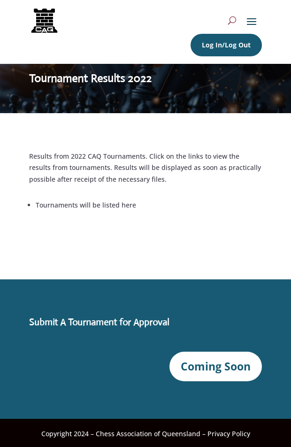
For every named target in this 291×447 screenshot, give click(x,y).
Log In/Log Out (226, 44)
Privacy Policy (228, 433)
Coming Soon (216, 366)
